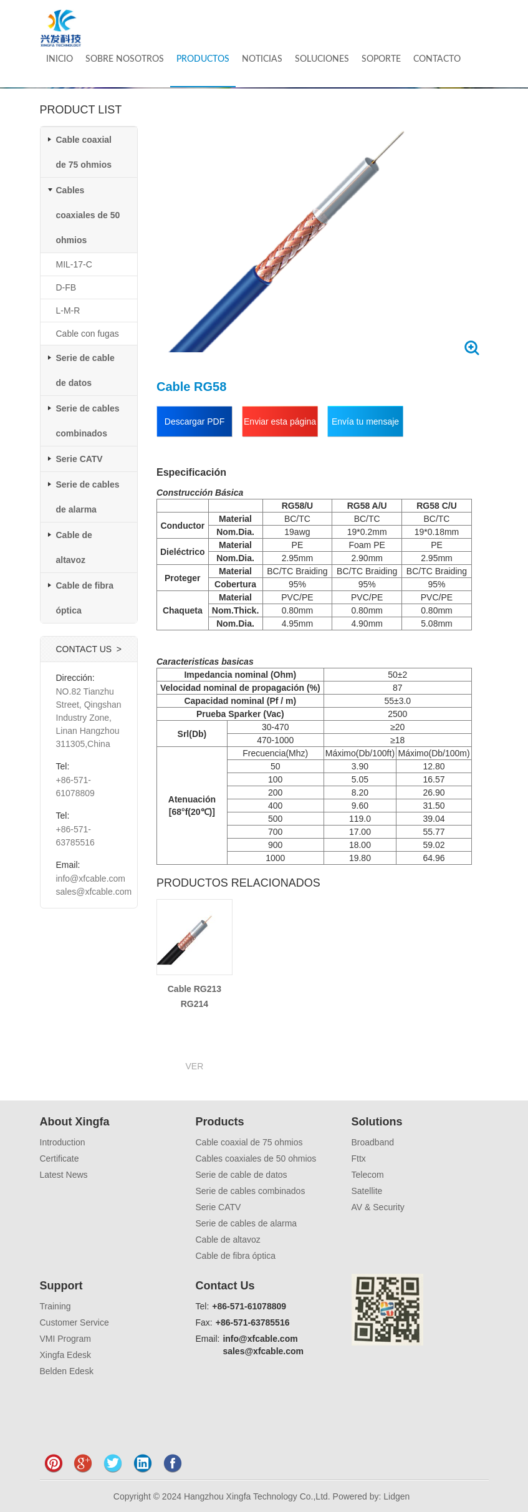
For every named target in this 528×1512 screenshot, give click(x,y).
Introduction (62, 1142)
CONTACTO (437, 59)
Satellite (367, 1191)
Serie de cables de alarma (246, 1223)
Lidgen (396, 1496)
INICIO (59, 59)
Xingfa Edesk (66, 1355)
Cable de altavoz (228, 1240)
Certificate (59, 1158)
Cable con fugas (87, 334)
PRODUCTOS (202, 59)
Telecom (368, 1175)
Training (55, 1306)
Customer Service (74, 1322)
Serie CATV (79, 459)
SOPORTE (381, 59)
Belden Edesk (67, 1371)
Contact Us (225, 1285)
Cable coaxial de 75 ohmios (249, 1142)
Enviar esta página (280, 421)
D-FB (66, 287)
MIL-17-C (74, 264)
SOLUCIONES (322, 59)
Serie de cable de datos (241, 1175)
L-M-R (68, 310)
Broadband (373, 1142)
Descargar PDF (194, 421)
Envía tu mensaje (365, 421)
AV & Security (378, 1207)
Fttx (359, 1158)
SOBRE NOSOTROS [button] (124, 59)
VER (195, 1066)
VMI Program (65, 1339)
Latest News (64, 1175)
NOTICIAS (262, 59)
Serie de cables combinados (250, 1191)
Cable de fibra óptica (236, 1256)
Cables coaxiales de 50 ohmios (88, 215)
